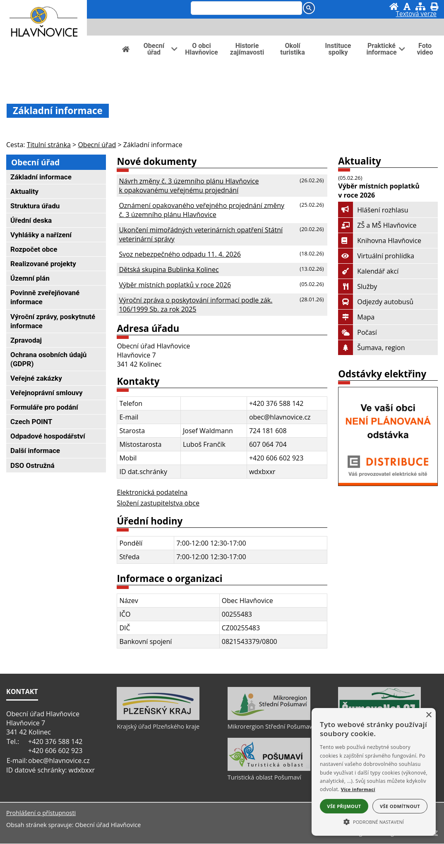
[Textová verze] (416, 15)
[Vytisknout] (434, 6)
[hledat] (244, 8)
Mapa (356, 317)
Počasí (357, 332)
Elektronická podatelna (152, 492)
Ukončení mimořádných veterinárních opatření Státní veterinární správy (201, 234)
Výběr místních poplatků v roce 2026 (175, 284)
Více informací (358, 789)
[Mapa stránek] (420, 6)
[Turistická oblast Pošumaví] (269, 769)
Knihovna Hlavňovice (379, 240)
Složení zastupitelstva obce (158, 503)
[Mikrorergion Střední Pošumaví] (269, 718)
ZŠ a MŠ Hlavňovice (377, 225)
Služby (357, 286)
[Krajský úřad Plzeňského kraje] (158, 718)
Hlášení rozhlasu (373, 210)
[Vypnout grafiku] (406, 6)
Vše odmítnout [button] (400, 806)
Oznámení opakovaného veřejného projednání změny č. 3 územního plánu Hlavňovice (201, 210)
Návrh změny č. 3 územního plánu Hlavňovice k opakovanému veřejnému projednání (189, 185)
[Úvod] (393, 6)
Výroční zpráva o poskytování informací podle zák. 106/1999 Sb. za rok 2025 (195, 305)
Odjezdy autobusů (375, 301)
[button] (373, 821)
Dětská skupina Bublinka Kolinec (168, 269)
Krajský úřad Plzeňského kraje (158, 727)
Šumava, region (371, 347)
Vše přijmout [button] (344, 806)
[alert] (374, 772)
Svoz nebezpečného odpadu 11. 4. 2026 (180, 254)
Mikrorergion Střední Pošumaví (271, 727)
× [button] (428, 715)
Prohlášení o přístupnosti (41, 813)
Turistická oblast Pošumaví (264, 778)
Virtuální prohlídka (376, 255)
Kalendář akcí (368, 271)
